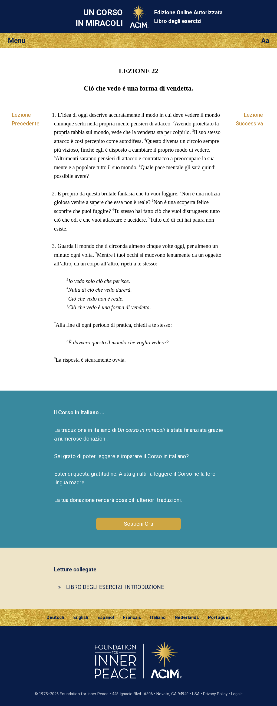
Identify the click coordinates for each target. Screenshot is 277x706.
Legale (237, 693)
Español (105, 617)
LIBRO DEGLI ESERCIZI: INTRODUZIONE (115, 587)
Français (132, 617)
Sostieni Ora (138, 524)
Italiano (158, 617)
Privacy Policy (215, 693)
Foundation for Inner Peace (84, 693)
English (80, 617)
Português (219, 617)
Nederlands (187, 617)
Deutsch (55, 617)
